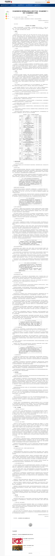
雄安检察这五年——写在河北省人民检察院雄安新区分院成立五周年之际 (24, 534)
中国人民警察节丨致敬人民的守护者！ (29, 538)
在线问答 (49, 0)
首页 (46, 0)
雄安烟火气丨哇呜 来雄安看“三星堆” (29, 545)
